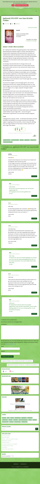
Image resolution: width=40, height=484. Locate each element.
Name (2, 346)
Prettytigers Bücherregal (7, 445)
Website (3, 351)
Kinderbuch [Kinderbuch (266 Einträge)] (30, 417)
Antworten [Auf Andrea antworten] (34, 176)
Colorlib (17, 466)
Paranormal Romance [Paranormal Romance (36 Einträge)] (23, 419)
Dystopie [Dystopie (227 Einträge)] (4, 417)
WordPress (26, 466)
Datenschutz (23, 464)
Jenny (9, 273)
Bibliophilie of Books (6, 440)
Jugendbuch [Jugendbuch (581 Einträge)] (24, 417)
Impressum (16, 464)
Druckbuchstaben (6, 435)
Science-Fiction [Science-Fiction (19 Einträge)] (17, 421)
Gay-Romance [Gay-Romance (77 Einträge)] (17, 417)
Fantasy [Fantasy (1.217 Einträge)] (12, 417)
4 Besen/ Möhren (6, 140)
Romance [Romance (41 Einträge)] (34, 419)
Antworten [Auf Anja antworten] (34, 195)
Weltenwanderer (6, 437)
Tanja (9, 225)
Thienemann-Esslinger (31, 40)
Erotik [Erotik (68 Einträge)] (8, 417)
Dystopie (21, 140)
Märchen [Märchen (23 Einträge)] (10, 419)
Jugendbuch (27, 140)
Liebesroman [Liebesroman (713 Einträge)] (5, 419)
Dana (9, 203)
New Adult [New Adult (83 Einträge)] (16, 419)
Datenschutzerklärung (22, 5)
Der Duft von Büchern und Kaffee (9, 444)
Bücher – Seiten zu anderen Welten (10, 439)
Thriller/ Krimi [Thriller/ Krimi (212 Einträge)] (24, 421)
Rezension (18, 23)
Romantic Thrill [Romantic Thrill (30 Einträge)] (5, 421)
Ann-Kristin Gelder (15, 140)
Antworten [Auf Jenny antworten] (34, 292)
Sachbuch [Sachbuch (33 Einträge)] (11, 421)
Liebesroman (33, 140)
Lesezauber (4, 447)
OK (13, 5)
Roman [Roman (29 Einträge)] (30, 419)
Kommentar (4, 324)
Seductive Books (5, 442)
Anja (12, 23)
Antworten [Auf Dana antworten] (34, 218)
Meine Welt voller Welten (7, 449)
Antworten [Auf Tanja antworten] (34, 245)
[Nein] (38, 4)
